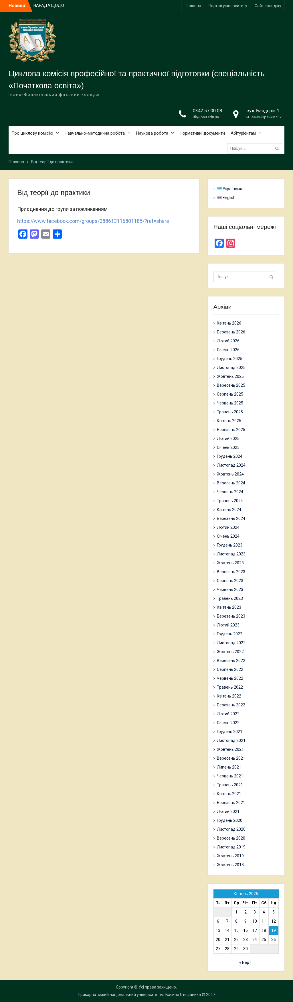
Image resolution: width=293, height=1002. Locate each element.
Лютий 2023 (228, 625)
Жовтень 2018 (230, 864)
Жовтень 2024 (230, 474)
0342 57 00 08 (207, 110)
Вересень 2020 (231, 838)
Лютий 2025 (228, 438)
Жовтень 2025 (230, 376)
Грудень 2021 (229, 731)
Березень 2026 (231, 332)
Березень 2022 (231, 705)
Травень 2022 (230, 687)
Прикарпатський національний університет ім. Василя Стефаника (139, 994)
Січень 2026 (228, 349)
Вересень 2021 (231, 758)
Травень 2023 (230, 598)
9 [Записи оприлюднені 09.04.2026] (245, 921)
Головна (193, 5)
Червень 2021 (230, 776)
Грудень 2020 (229, 820)
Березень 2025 (231, 429)
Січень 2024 (228, 536)
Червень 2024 (230, 492)
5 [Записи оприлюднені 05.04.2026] (273, 912)
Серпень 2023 (230, 580)
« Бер (244, 962)
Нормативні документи (202, 133)
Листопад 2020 (231, 829)
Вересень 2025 (231, 385)
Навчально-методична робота (95, 133)
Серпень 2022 (230, 669)
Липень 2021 (229, 767)
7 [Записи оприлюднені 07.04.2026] (227, 921)
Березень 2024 (231, 518)
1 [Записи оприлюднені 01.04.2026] (236, 912)
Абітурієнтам (243, 133)
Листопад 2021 (231, 740)
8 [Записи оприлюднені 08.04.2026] (236, 921)
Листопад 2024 (231, 465)
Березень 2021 (231, 802)
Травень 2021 (230, 785)
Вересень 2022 (231, 660)
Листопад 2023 (231, 554)
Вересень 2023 (231, 571)
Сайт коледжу (268, 5)
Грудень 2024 (229, 456)
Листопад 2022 (231, 643)
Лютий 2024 (228, 527)
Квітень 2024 (229, 509)
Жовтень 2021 (230, 749)
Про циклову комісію (32, 133)
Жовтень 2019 (230, 856)
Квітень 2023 (229, 607)
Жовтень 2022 (230, 651)
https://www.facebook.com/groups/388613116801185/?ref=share (93, 221)
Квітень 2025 (229, 421)
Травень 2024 (230, 500)
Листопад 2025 (231, 367)
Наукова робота (152, 133)
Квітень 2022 (229, 696)
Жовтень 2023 (230, 563)
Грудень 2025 (229, 358)
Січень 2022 (228, 722)
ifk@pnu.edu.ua (206, 117)
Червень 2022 (230, 678)
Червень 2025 (230, 403)
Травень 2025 (230, 412)
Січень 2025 (228, 447)
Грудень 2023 (229, 545)
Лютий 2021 (228, 811)
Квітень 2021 (229, 793)
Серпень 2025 (230, 394)
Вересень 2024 (231, 483)
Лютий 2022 (228, 714)
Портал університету (228, 5)
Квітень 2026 (229, 323)
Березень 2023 (231, 616)
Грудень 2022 (229, 634)
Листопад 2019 (231, 847)
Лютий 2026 (228, 341)
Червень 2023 (230, 589)
